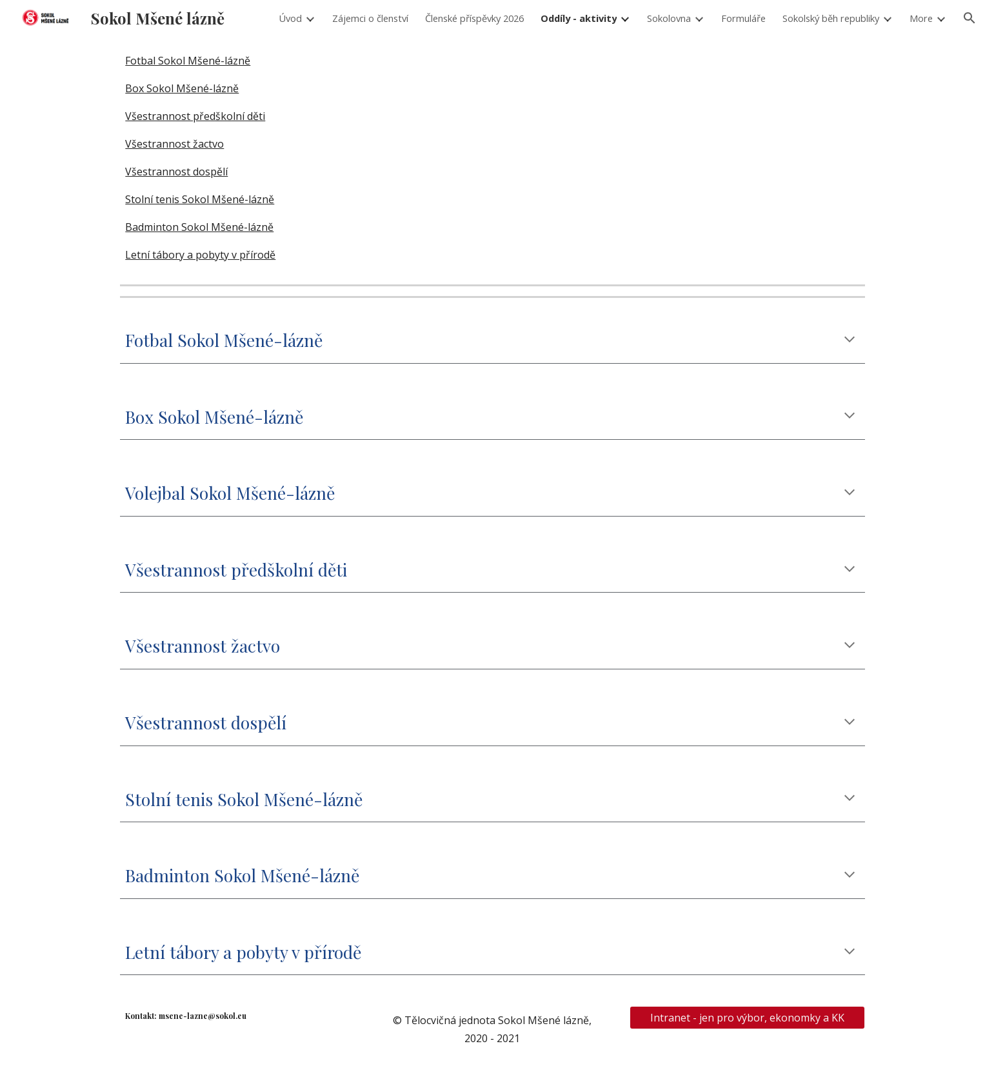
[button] (969, 18)
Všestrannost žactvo (174, 144)
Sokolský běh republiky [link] (830, 18)
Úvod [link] (290, 18)
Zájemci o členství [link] (370, 18)
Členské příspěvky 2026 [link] (474, 18)
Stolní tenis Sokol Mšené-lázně (199, 199)
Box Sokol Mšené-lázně (182, 88)
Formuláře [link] (743, 18)
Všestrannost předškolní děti (195, 116)
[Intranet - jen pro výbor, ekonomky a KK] (747, 1017)
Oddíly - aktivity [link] (579, 18)
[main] (492, 340)
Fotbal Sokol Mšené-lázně (187, 61)
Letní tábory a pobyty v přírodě (200, 255)
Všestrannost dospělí (176, 171)
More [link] (921, 18)
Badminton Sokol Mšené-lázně (199, 227)
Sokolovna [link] (669, 18)
